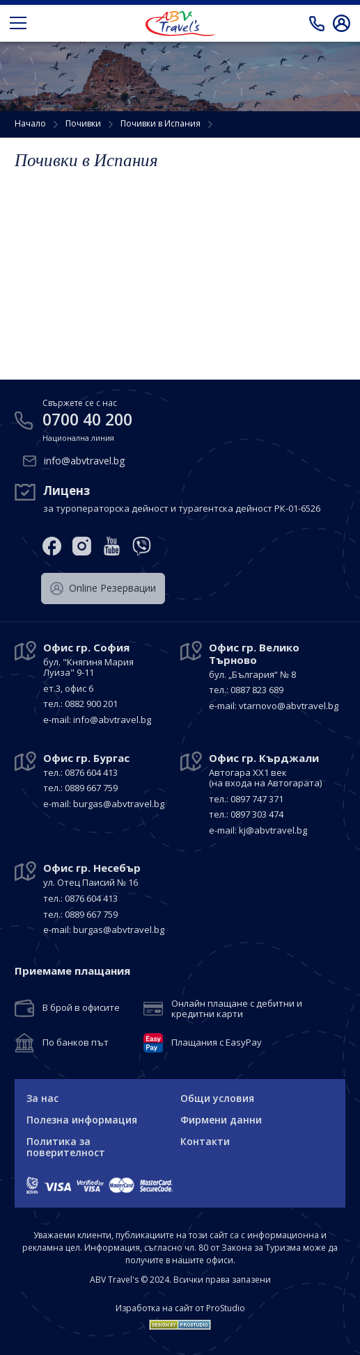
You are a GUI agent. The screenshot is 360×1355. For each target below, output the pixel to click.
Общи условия (217, 1098)
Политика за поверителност (65, 1147)
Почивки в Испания (160, 123)
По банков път (75, 1042)
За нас (42, 1098)
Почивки (83, 123)
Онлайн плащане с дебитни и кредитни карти (236, 1009)
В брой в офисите (81, 1008)
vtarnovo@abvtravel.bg (288, 705)
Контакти (205, 1141)
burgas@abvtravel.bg (118, 803)
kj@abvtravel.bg (273, 830)
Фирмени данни (221, 1119)
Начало (30, 123)
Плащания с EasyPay (216, 1042)
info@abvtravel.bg (84, 459)
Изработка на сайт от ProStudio (180, 1308)
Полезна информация (81, 1119)
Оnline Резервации (103, 588)
